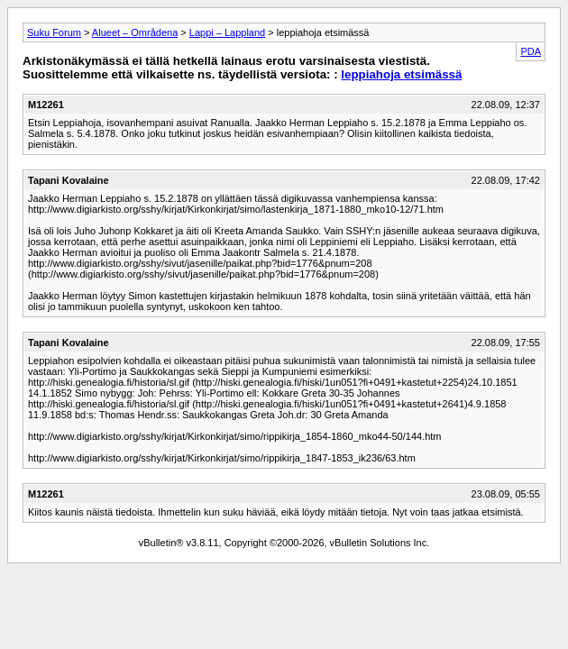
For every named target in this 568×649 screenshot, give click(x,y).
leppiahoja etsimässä (401, 74)
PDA (530, 51)
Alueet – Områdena (135, 32)
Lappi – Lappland (227, 32)
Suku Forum (54, 32)
